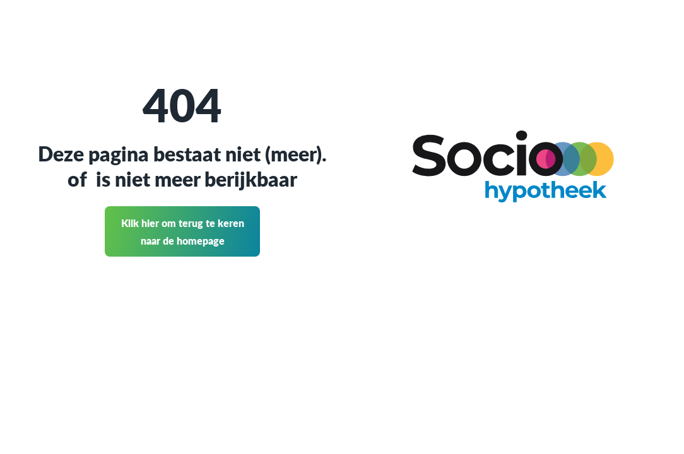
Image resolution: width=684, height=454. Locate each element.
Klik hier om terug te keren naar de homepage (182, 232)
